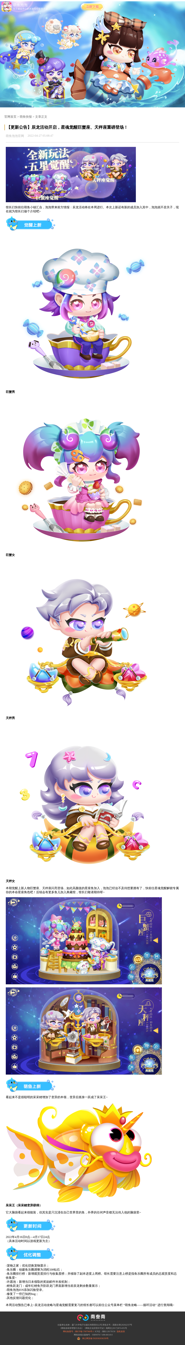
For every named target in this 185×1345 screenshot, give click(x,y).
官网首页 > (11, 116)
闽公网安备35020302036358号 (95, 1338)
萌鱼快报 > (26, 116)
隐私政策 (121, 1331)
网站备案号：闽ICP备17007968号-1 (78, 1331)
